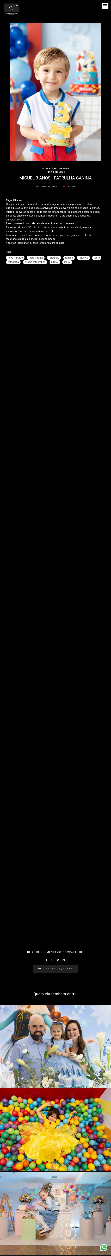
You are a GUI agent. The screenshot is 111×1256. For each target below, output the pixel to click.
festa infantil (36, 257)
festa (97, 257)
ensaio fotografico (35, 262)
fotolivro (83, 257)
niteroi (54, 262)
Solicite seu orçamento (55, 968)
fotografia (13, 262)
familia (69, 257)
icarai (67, 262)
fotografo (54, 257)
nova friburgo (15, 257)
